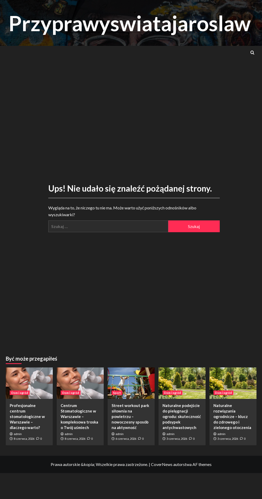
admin (18, 434)
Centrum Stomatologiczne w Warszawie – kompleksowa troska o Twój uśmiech (79, 416)
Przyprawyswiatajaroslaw (133, 22)
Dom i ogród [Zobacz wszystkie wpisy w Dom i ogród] (19, 392)
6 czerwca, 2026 (126, 438)
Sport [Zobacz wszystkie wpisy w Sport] (117, 392)
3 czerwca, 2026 (176, 438)
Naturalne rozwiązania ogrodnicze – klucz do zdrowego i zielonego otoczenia (232, 416)
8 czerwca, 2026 (24, 438)
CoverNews (161, 464)
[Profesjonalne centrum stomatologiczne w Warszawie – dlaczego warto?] (29, 383)
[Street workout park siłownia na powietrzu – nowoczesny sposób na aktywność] (131, 383)
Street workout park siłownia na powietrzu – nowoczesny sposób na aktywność (130, 416)
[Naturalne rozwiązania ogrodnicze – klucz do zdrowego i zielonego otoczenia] (232, 383)
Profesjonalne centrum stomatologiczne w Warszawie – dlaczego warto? (27, 416)
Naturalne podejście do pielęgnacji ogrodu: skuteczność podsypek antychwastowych (182, 416)
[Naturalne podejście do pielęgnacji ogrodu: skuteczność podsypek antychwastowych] (182, 383)
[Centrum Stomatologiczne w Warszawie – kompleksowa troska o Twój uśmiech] (80, 383)
